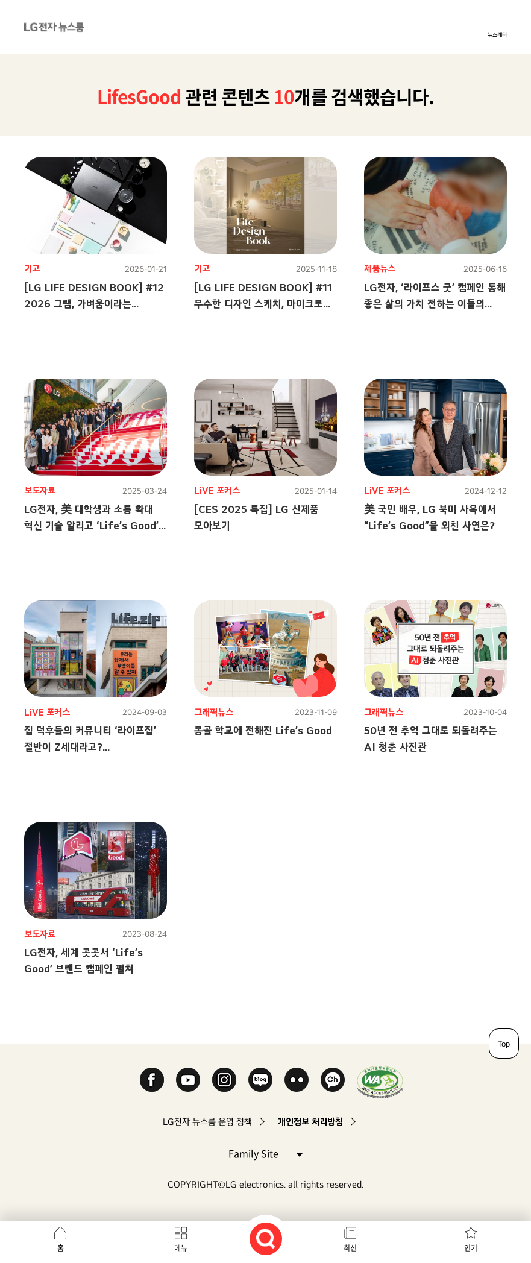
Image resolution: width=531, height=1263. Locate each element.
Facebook (152, 1080)
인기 (470, 1248)
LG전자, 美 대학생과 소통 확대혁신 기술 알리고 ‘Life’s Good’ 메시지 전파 (91, 525)
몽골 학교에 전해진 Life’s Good (263, 730)
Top (504, 1043)
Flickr (296, 1080)
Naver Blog (260, 1080)
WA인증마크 (380, 1081)
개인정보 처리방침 (310, 1121)
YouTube (188, 1080)
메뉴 (180, 1248)
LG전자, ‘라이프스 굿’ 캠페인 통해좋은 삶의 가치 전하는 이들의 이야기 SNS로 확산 (435, 303)
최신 (350, 1248)
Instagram (224, 1080)
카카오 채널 (333, 1080)
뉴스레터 (497, 34)
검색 (266, 1239)
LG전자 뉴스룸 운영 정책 (207, 1121)
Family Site (265, 1153)
